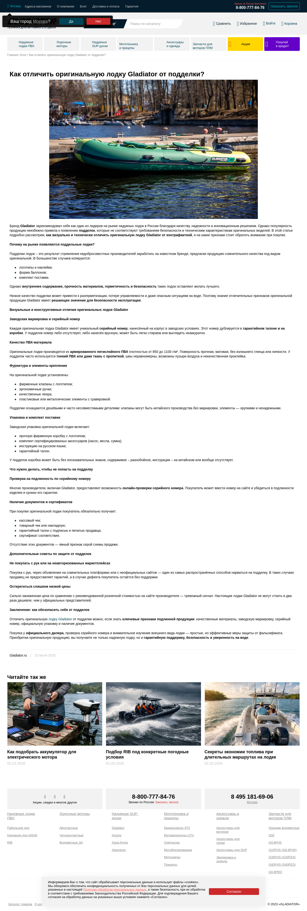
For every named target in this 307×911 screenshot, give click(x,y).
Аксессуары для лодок (228, 841)
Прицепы (170, 864)
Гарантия (131, 6)
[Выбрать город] (14, 6)
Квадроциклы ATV (177, 828)
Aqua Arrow (120, 842)
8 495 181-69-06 (252, 796)
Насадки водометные (284, 828)
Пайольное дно (18, 828)
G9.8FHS (275, 842)
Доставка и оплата (106, 6)
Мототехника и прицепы (176, 816)
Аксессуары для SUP (231, 850)
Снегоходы (172, 842)
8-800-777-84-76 (250, 8)
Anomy (116, 835)
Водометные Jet (71, 842)
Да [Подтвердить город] (71, 22)
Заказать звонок (166, 802)
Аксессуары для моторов (228, 829)
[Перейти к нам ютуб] (64, 797)
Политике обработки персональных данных (114, 889)
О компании (65, 6)
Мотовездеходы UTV (179, 835)
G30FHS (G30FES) (282, 857)
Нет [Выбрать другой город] (98, 22)
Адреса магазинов (38, 6)
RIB (9, 842)
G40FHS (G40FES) (282, 864)
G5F (272, 835)
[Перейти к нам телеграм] (55, 797)
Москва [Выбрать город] (252, 802)
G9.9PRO (275, 872)
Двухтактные (68, 828)
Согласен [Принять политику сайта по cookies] (234, 891)
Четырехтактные (71, 835)
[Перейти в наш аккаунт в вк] (45, 797)
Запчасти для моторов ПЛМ (280, 816)
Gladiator (118, 828)
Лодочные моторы (74, 814)
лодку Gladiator (60, 619)
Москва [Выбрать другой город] (40, 21)
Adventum (119, 850)
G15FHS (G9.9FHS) (283, 850)
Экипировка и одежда (226, 859)
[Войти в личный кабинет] (269, 23)
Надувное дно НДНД (22, 835)
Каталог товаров (20, 904)
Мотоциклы (172, 857)
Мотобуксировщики (178, 850)
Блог (83, 6)
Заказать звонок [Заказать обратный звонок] (284, 6)
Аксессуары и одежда (227, 816)
